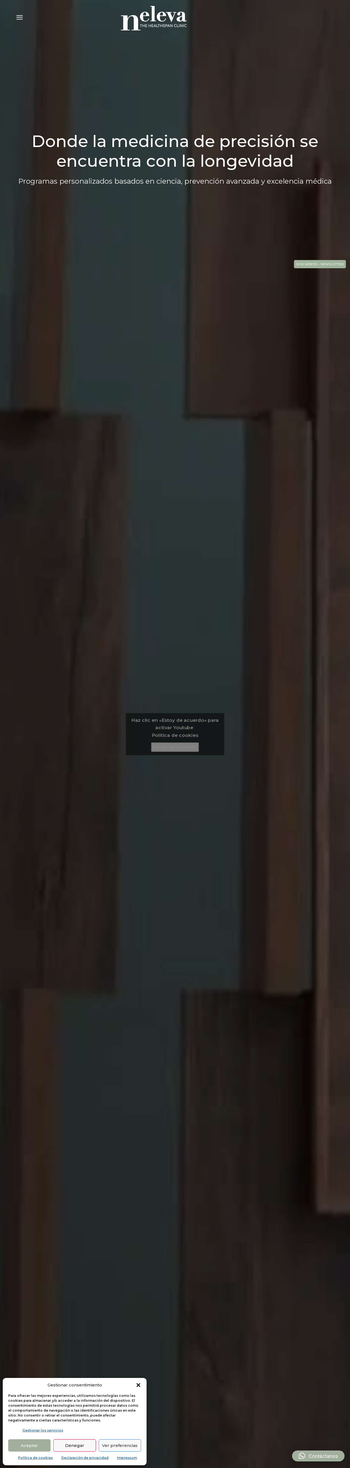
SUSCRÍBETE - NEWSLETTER (320, 264)
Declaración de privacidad (85, 1458)
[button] (138, 1385)
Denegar (74, 1445)
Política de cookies (35, 1458)
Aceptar (29, 1445)
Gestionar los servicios (42, 1430)
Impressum (127, 1458)
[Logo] (153, 18)
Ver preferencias (120, 1445)
